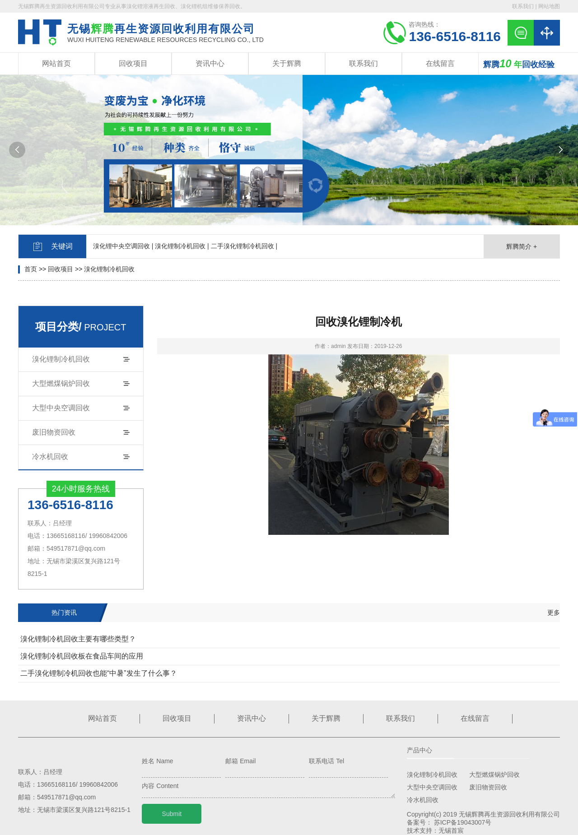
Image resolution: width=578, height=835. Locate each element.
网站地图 (549, 6)
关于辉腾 (286, 63)
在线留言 (440, 63)
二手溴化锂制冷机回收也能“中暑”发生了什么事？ (98, 673)
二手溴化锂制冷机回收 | (244, 246)
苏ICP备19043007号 (463, 822)
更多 (553, 612)
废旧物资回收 (53, 432)
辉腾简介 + (521, 246)
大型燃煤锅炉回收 (61, 383)
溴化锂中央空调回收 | (123, 246)
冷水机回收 (50, 456)
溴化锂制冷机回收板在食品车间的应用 (81, 656)
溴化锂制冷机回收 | (182, 246)
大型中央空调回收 (61, 408)
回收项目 (133, 63)
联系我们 (523, 6)
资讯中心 (210, 63)
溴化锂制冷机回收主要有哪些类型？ (78, 639)
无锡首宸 (451, 830)
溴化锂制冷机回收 (109, 269)
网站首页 (56, 63)
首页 (30, 269)
